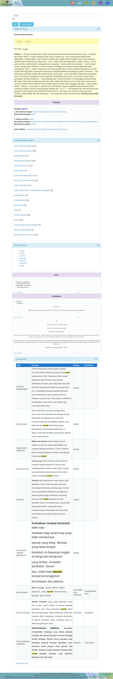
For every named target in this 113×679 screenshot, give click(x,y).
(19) (78, 317)
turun (50, 112)
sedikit (33, 124)
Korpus (21, 251)
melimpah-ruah (62, 122)
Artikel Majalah (19, 200)
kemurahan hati (53, 129)
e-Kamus (22, 258)
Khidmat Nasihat (20, 215)
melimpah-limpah (48, 122)
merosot (56, 112)
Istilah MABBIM (20, 156)
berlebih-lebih (36, 122)
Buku (16, 210)
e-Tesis (21, 253)
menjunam (43, 112)
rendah (35, 112)
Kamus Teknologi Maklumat (24, 176)
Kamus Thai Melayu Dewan (24, 180)
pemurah (63, 129)
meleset (63, 112)
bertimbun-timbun (75, 122)
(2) (80, 353)
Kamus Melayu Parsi (22, 166)
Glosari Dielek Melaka (22, 230)
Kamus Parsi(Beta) (21, 185)
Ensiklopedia (19, 205)
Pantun (17, 220)
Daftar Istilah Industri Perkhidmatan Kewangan (32, 190)
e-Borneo (22, 261)
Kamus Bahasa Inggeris (23, 151)
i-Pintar (21, 266)
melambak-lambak (90, 122)
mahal (33, 114)
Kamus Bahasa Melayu (23, 146)
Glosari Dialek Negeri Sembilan (26, 225)
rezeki (31, 119)
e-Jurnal (22, 256)
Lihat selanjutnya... (18, 292)
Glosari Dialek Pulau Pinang (25, 235)
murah (19, 42)
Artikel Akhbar (19, 195)
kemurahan (42, 129)
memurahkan (32, 129)
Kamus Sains (19, 171)
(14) (78, 292)
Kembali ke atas (22, 663)
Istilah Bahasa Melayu (22, 161)
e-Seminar (23, 263)
